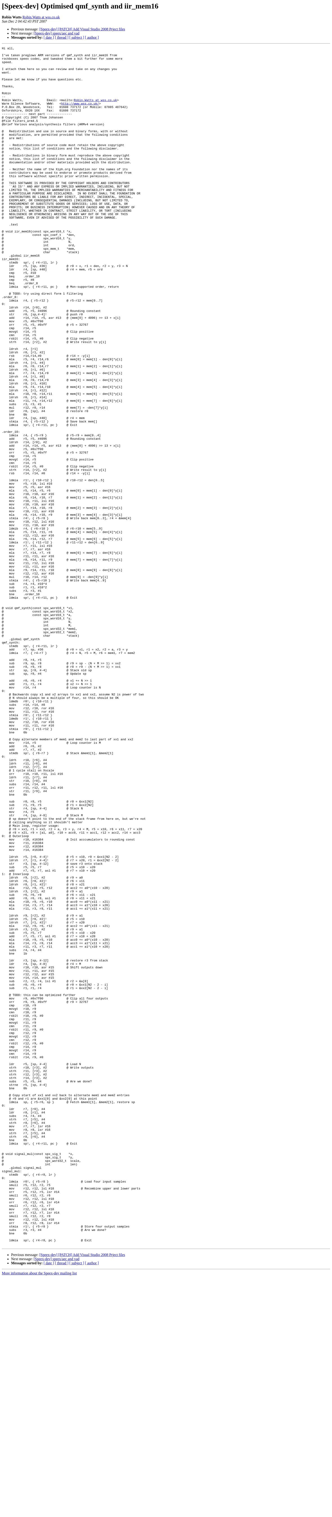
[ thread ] (61, 37)
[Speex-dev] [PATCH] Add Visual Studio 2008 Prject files (82, 29)
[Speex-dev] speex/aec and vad (57, 33)
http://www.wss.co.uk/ (80, 115)
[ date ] (49, 37)
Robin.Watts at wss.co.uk (41, 17)
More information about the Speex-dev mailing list (39, 1513)
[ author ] (92, 37)
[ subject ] (76, 37)
